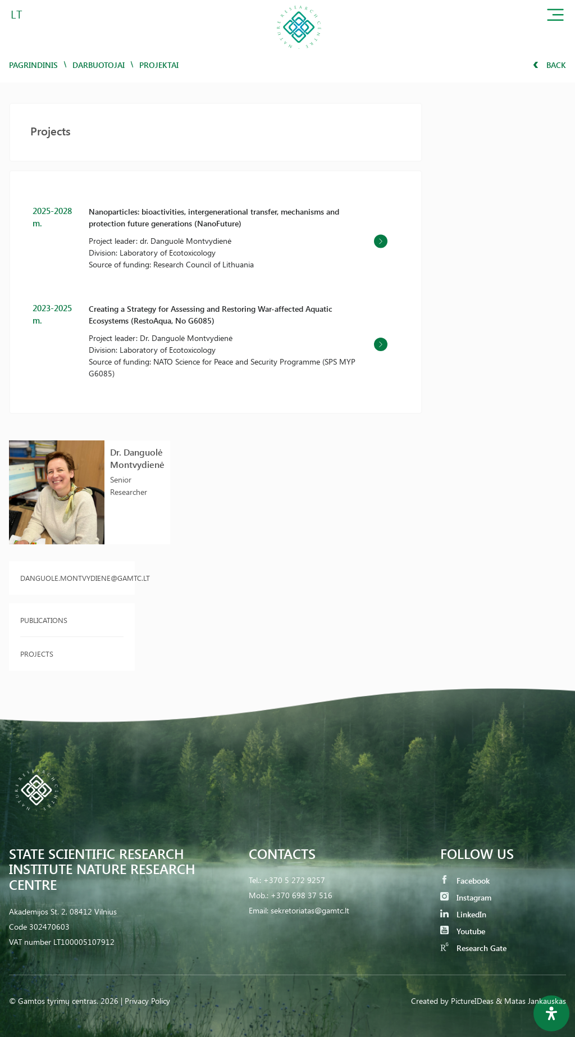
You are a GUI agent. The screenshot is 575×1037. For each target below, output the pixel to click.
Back (549, 65)
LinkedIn (463, 914)
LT (16, 13)
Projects (36, 653)
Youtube (462, 931)
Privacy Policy (147, 1000)
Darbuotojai (98, 65)
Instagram (465, 897)
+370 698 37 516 (301, 895)
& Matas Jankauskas (531, 1000)
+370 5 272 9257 (294, 880)
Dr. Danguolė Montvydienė (137, 458)
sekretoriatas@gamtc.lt (310, 910)
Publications (43, 620)
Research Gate (473, 948)
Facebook (465, 880)
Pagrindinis (33, 65)
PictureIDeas (472, 1000)
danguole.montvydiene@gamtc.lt (72, 578)
